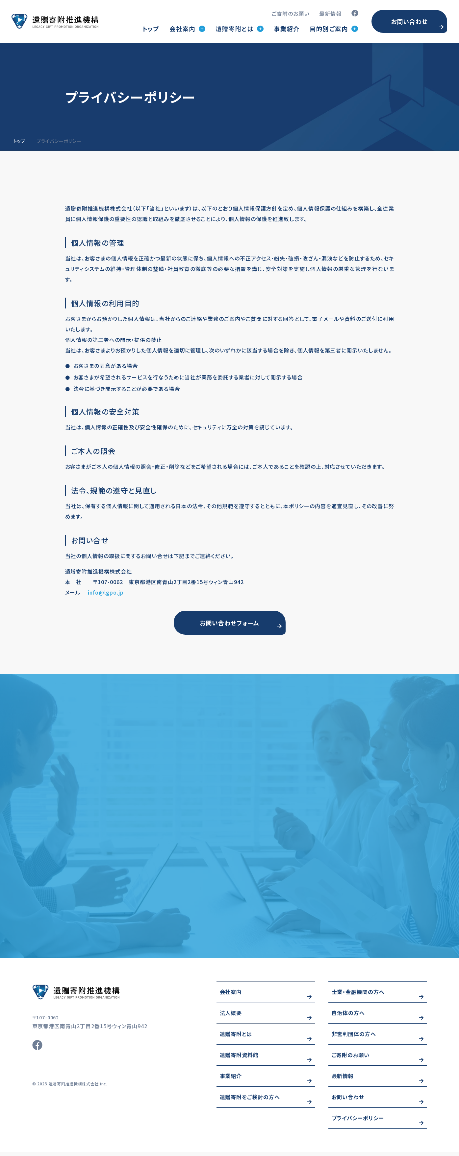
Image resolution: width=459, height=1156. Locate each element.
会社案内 (231, 996)
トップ (151, 28)
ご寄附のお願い (290, 13)
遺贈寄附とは (236, 1038)
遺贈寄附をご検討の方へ (250, 1101)
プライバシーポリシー (358, 1122)
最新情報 (330, 13)
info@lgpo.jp (106, 592)
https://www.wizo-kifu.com (94, 996)
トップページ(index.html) (54, 21)
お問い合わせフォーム (230, 624)
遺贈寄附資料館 (239, 1059)
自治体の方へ (348, 1017)
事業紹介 (287, 28)
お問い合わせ (409, 21)
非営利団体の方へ (354, 1038)
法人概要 (231, 1017)
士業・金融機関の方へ (358, 996)
